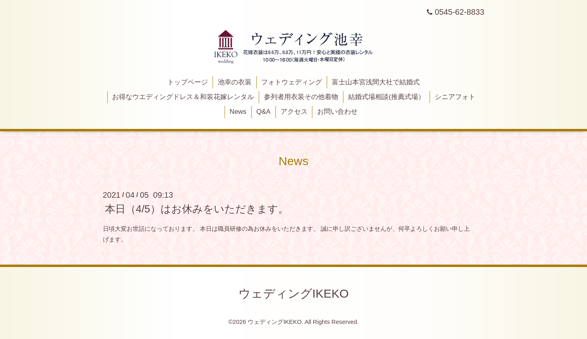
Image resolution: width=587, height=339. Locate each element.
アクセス (294, 111)
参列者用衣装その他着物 (301, 97)
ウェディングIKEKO (293, 293)
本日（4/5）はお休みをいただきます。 (197, 209)
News (238, 111)
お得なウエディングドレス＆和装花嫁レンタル (183, 97)
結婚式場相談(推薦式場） (386, 97)
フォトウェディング (291, 82)
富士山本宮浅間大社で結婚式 (376, 82)
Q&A (263, 111)
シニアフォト (455, 97)
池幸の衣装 (235, 82)
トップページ (187, 82)
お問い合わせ (337, 111)
